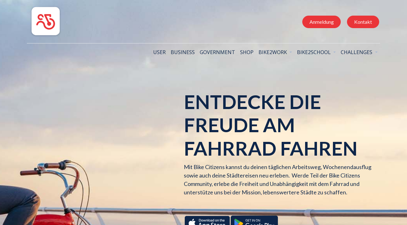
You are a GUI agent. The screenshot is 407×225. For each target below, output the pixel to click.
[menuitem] (156, 52)
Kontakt (360, 22)
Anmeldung (318, 22)
